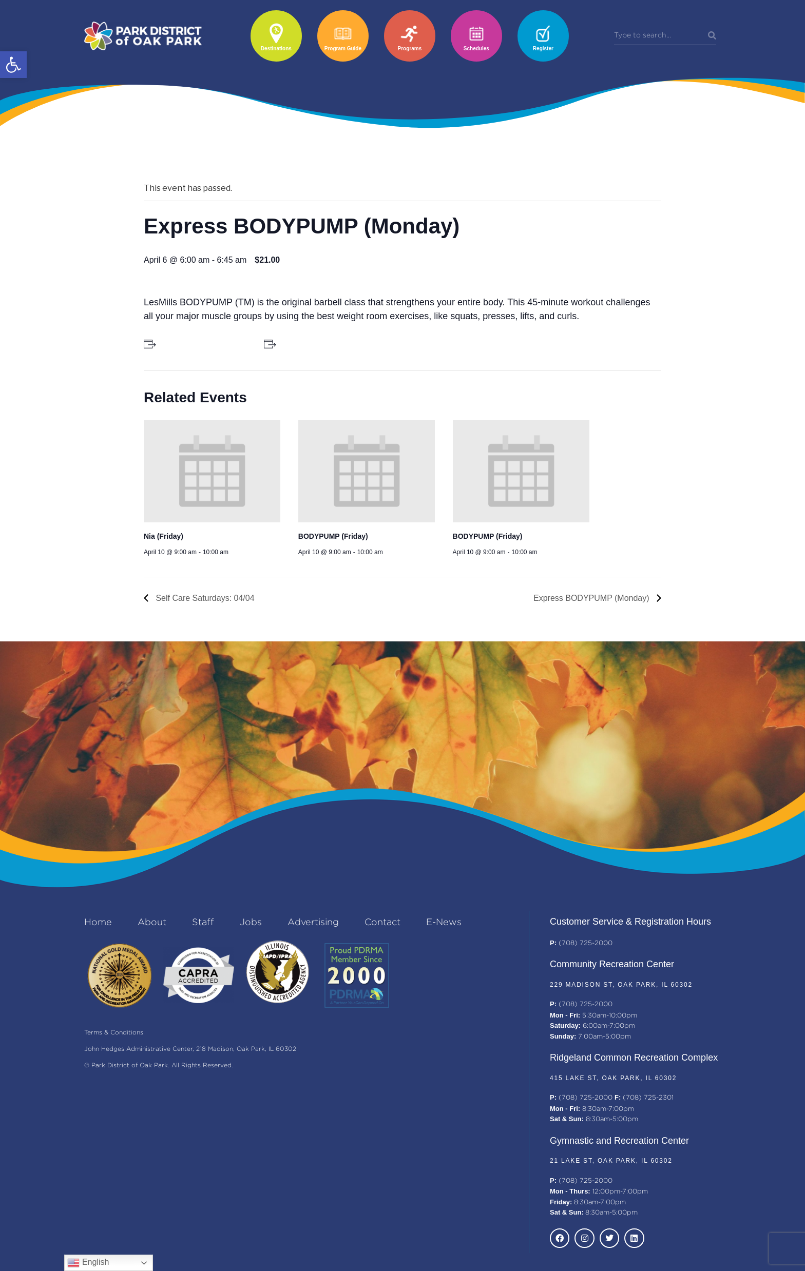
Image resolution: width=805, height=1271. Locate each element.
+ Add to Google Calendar (201, 344)
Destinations (276, 48)
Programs (410, 48)
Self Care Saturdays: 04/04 (204, 598)
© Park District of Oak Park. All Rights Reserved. (158, 1065)
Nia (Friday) (163, 536)
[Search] (712, 36)
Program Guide (342, 48)
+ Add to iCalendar (310, 344)
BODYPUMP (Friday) (333, 536)
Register (543, 48)
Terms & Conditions (113, 1032)
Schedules (476, 48)
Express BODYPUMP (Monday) (592, 598)
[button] (13, 64)
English (88, 1263)
